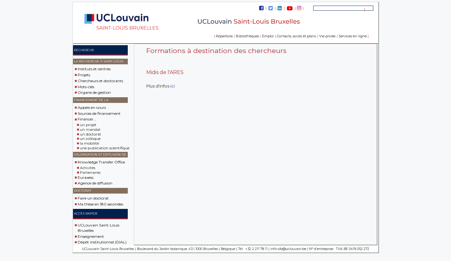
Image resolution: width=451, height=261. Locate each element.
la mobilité (89, 143)
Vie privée (327, 36)
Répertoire (224, 36)
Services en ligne (353, 36)
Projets (84, 74)
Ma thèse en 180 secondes (100, 204)
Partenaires (90, 172)
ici (172, 85)
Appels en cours (92, 107)
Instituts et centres (94, 69)
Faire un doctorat (93, 198)
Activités (87, 167)
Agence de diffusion (95, 183)
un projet (88, 124)
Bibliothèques (247, 36)
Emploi (268, 36)
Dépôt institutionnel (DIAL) (102, 242)
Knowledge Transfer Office (101, 162)
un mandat (90, 129)
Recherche (84, 50)
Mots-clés (86, 86)
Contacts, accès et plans (296, 36)
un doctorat (90, 133)
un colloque (90, 138)
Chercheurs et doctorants (100, 80)
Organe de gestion (94, 92)
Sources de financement (99, 113)
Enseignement (91, 236)
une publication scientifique (104, 148)
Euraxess (85, 177)
